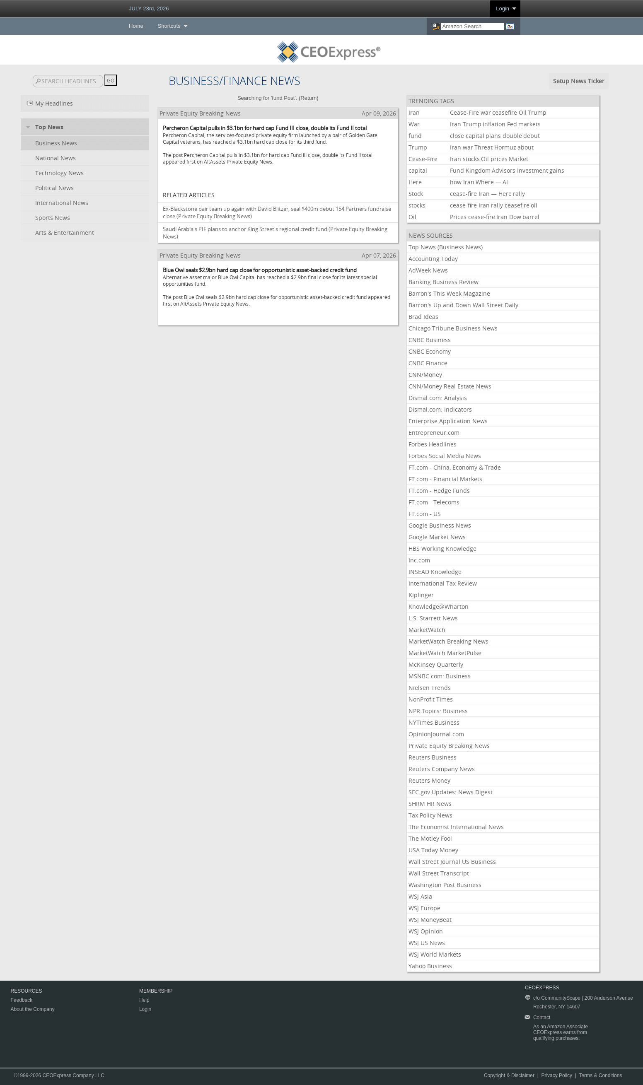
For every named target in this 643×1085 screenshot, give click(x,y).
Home (136, 26)
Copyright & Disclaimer (509, 1075)
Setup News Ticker (578, 81)
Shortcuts (169, 26)
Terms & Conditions (600, 1075)
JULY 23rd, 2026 (149, 8)
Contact (541, 1017)
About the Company (33, 1009)
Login (502, 8)
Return (308, 98)
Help (144, 1000)
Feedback (22, 1000)
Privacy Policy (556, 1075)
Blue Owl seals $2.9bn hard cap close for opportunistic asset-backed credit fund (260, 270)
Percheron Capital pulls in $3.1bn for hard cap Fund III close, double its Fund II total (265, 128)
